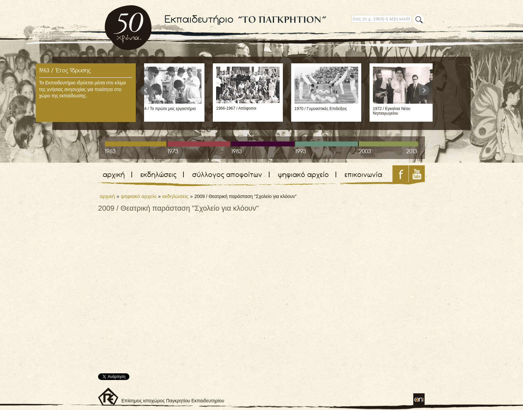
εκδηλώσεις (158, 174)
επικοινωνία (363, 174)
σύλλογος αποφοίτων (227, 174)
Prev (146, 90)
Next (424, 90)
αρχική (114, 174)
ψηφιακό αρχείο (303, 174)
